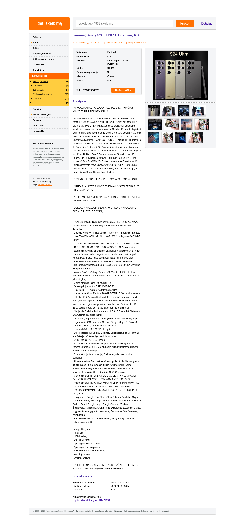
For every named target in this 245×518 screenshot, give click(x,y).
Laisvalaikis (38, 131)
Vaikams (37, 120)
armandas (56, 154)
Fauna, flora (38, 125)
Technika (37, 109)
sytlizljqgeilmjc (56, 160)
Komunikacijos (39, 76)
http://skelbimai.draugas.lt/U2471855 (91, 500)
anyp (62, 157)
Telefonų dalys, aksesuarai (43, 94)
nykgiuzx (41, 160)
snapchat (39, 163)
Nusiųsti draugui (114, 42)
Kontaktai (165, 511)
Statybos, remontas (42, 53)
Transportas (38, 65)
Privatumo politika (83, 511)
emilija (48, 160)
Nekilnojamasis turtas (43, 59)
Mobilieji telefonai (40, 81)
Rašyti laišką (123, 90)
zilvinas (48, 154)
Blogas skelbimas (137, 42)
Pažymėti (80, 42)
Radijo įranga (38, 90)
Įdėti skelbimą (49, 23)
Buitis (35, 42)
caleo (35, 160)
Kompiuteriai (39, 70)
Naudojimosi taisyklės (103, 511)
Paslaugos (37, 98)
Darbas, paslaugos (42, 114)
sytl (34, 163)
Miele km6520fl (38, 148)
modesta (36, 157)
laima (42, 157)
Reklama (118, 511)
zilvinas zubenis (39, 154)
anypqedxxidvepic (52, 157)
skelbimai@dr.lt (45, 184)
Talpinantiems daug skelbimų (136, 511)
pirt (50, 163)
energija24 (49, 148)
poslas (57, 151)
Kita (34, 102)
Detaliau (206, 23)
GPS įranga (37, 86)
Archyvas (154, 511)
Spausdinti (95, 42)
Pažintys (37, 37)
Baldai (36, 48)
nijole (46, 163)
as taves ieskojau (47, 151)
